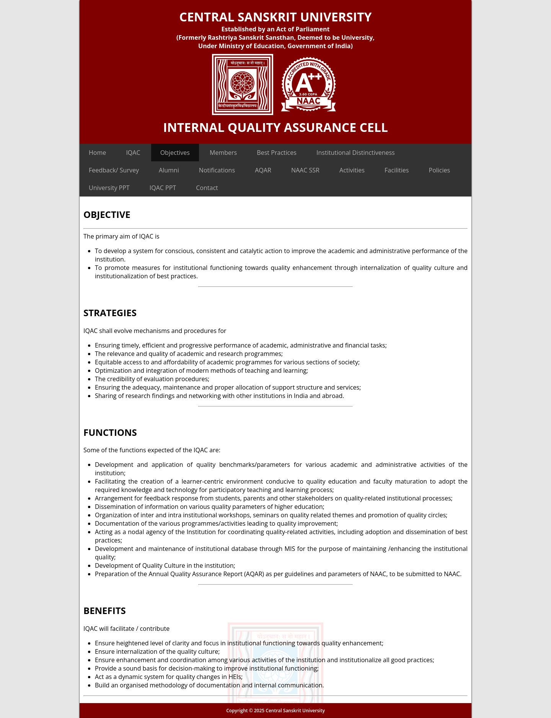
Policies (439, 170)
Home (97, 152)
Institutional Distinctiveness (355, 152)
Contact (207, 188)
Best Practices (277, 152)
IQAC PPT (163, 188)
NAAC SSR (305, 170)
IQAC (133, 152)
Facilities (397, 170)
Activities (352, 170)
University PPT (109, 188)
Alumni (169, 170)
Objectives (175, 152)
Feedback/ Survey (114, 170)
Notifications (217, 170)
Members (223, 152)
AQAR (263, 170)
